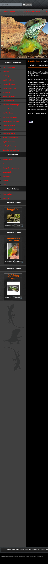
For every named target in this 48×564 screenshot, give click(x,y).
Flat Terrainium (8, 113)
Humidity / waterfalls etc (11, 150)
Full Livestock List (9, 68)
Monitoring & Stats (9, 133)
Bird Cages (6, 76)
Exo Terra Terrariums (10, 117)
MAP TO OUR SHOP (10, 11)
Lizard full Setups (8, 100)
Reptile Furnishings (9, 142)
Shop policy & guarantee (11, 168)
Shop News (6, 176)
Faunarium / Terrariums (11, 121)
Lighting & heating (9, 129)
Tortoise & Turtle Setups (11, 105)
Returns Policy (7, 172)
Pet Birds (6, 72)
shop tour (6, 164)
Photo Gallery (7, 194)
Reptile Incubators (9, 125)
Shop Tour (6, 198)
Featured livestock (9, 84)
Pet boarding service (9, 88)
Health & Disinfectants (10, 138)
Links (4, 184)
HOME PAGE (11, 549)
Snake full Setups (8, 109)
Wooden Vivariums (9, 96)
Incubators (6, 92)
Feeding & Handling (9, 146)
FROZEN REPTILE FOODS (32, 11)
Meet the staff (7, 160)
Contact (5, 180)
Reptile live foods (8, 80)
